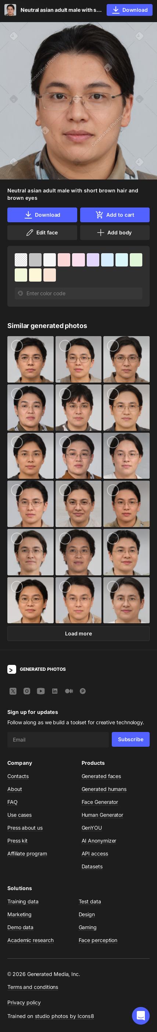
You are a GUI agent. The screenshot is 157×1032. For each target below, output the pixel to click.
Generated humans (104, 789)
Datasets (92, 866)
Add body (114, 232)
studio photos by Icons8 (64, 1016)
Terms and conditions (32, 987)
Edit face (41, 232)
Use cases (19, 815)
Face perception (98, 940)
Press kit (17, 840)
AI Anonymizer (99, 840)
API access (95, 853)
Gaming (88, 927)
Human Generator (103, 815)
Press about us (25, 827)
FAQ (12, 802)
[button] (141, 1016)
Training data (23, 901)
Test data (90, 901)
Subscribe (130, 739)
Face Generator (100, 802)
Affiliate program (27, 853)
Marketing (19, 914)
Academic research (30, 940)
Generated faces (101, 776)
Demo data (20, 927)
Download (42, 214)
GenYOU (92, 827)
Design (87, 914)
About (14, 789)
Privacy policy (24, 1002)
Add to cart (114, 214)
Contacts (18, 776)
